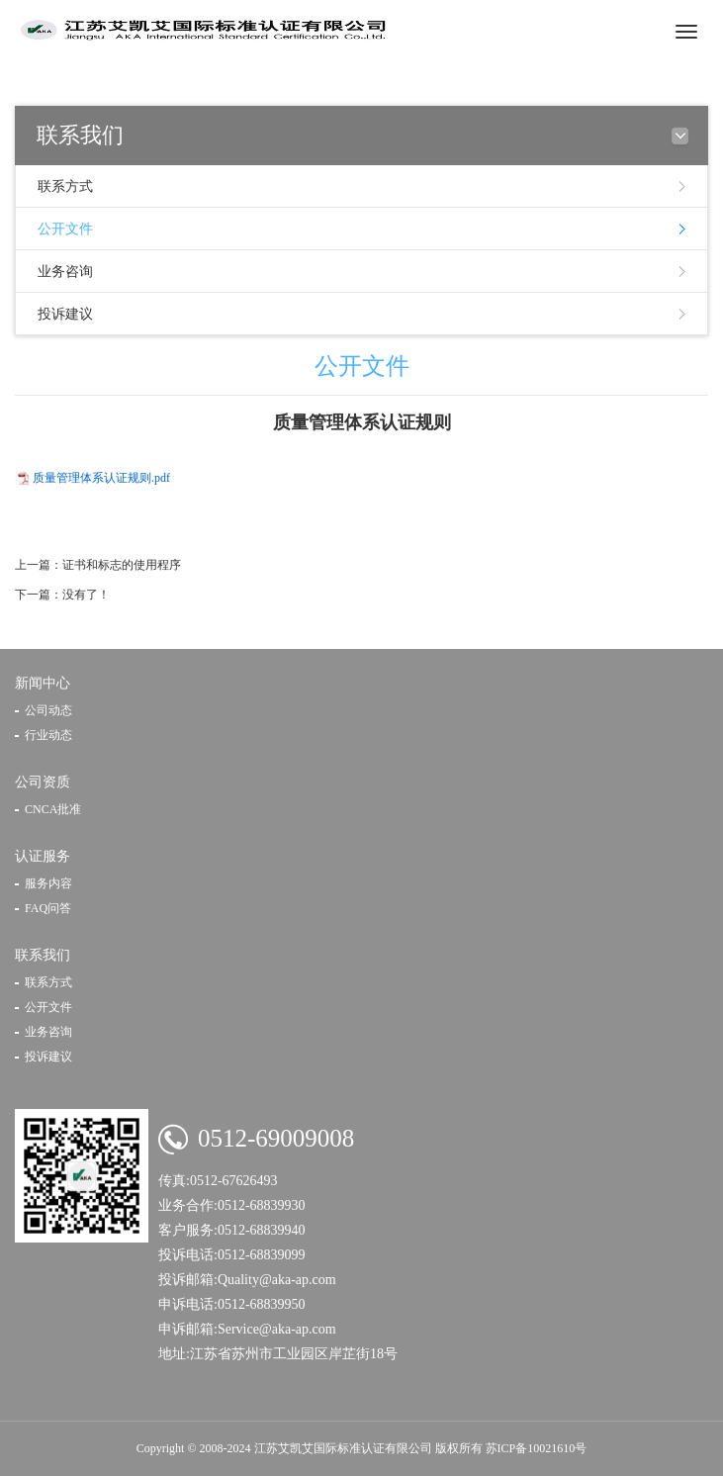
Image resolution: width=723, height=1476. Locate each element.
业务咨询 (65, 271)
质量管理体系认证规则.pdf (101, 478)
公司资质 (42, 782)
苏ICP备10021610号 (536, 1448)
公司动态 (48, 710)
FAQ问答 (48, 908)
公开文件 (65, 229)
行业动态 (48, 735)
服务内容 (48, 883)
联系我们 (42, 955)
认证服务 (42, 856)
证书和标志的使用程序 (121, 565)
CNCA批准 (53, 809)
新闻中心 (42, 683)
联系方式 (65, 186)
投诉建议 (65, 314)
